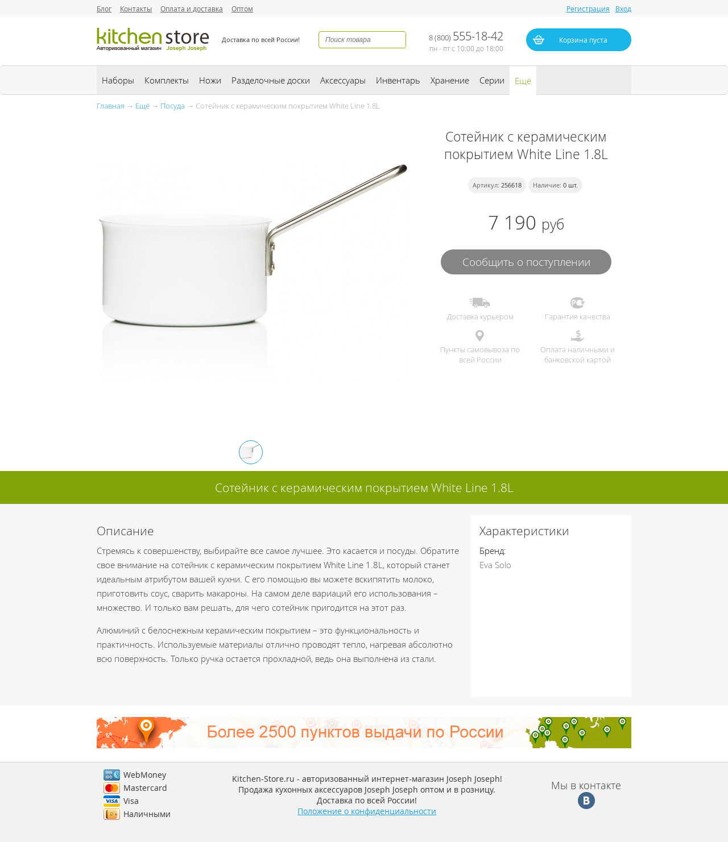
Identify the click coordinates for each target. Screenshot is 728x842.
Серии (491, 80)
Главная (111, 106)
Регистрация (588, 8)
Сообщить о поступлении (526, 262)
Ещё (523, 80)
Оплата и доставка (191, 8)
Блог (104, 8)
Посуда (172, 106)
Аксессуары (343, 80)
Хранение (450, 80)
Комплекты (166, 80)
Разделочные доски (270, 80)
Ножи (210, 80)
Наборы (118, 80)
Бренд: (492, 550)
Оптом (242, 8)
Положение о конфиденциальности (366, 811)
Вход (623, 8)
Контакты (136, 8)
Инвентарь (398, 80)
